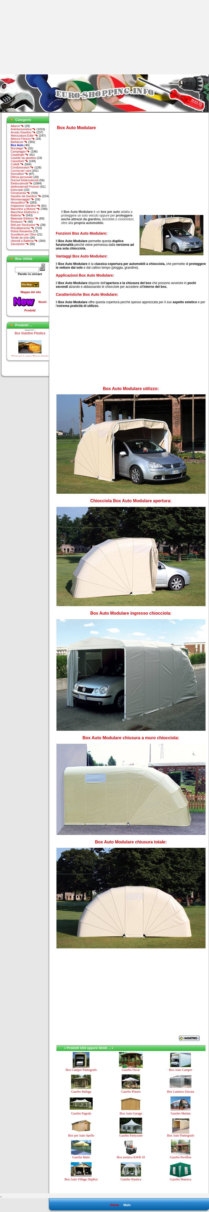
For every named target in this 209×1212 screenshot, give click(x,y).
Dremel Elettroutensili (25, 180)
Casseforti (19, 161)
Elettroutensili (21, 183)
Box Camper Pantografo (81, 1070)
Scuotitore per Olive (23, 234)
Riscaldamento (22, 228)
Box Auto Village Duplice (81, 1179)
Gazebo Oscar (131, 1070)
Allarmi (17, 126)
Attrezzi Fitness (23, 138)
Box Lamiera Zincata (180, 1091)
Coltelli (17, 164)
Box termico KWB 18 (131, 1157)
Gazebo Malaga (81, 1091)
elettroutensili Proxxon (25, 186)
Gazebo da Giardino (26, 196)
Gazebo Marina (180, 1113)
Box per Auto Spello (81, 1135)
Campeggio (20, 151)
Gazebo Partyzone (131, 1135)
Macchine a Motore (25, 208)
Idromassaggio (22, 199)
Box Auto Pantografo (180, 1135)
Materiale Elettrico (24, 218)
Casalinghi (19, 154)
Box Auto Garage (131, 1113)
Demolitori (19, 173)
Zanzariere (20, 244)
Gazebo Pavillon (180, 1157)
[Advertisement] (44, 37)
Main (126, 1205)
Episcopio (17, 189)
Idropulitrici (20, 202)
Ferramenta (20, 193)
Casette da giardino (23, 157)
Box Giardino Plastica (30, 335)
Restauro (19, 221)
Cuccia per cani (21, 170)
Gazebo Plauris (131, 1091)
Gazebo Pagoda (81, 1113)
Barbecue (19, 141)
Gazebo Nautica (131, 1179)
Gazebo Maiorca (180, 1179)
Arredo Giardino (23, 132)
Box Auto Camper (180, 1070)
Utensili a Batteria (24, 240)
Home (114, 1205)
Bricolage (19, 148)
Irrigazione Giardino (25, 205)
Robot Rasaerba (21, 231)
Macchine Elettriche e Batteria (25, 213)
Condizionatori (22, 167)
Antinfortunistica (23, 129)
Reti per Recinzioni (25, 224)
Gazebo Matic (81, 1157)
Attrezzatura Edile (24, 135)
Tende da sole (20, 237)
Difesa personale (22, 177)
